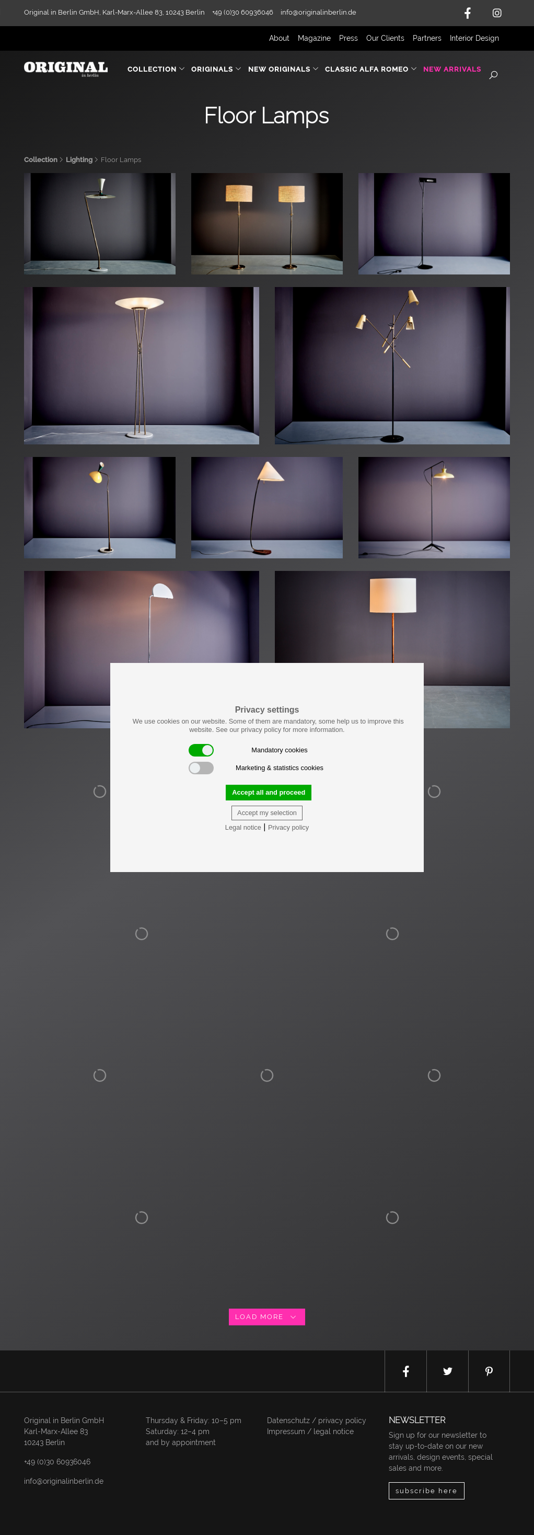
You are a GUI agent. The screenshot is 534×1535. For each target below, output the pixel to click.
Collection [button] (156, 69)
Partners (427, 38)
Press (348, 38)
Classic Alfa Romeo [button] (371, 69)
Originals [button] (216, 69)
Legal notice (243, 827)
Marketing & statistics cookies (256, 768)
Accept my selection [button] (267, 813)
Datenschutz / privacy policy (316, 1420)
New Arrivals (452, 69)
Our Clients (385, 38)
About (279, 38)
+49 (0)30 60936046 (57, 1462)
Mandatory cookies (248, 750)
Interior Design (474, 38)
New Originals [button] (283, 69)
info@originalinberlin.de (318, 12)
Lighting (79, 160)
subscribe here (427, 1491)
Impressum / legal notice (310, 1431)
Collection (40, 160)
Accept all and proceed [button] (268, 792)
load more (267, 1317)
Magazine (314, 38)
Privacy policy (288, 827)
